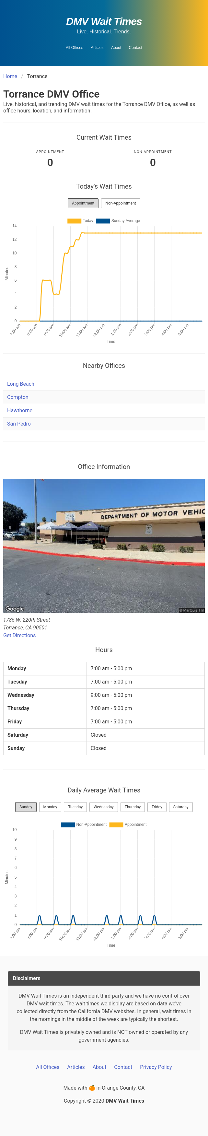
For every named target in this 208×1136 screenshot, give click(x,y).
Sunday (25, 807)
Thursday (133, 807)
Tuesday (75, 807)
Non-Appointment (120, 203)
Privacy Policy (156, 1067)
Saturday (181, 807)
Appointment (83, 203)
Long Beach (20, 384)
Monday (50, 807)
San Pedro (19, 424)
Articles (97, 47)
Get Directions (19, 635)
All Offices (74, 47)
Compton (18, 397)
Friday (157, 807)
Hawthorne (19, 410)
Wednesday (104, 807)
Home (10, 76)
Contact (135, 47)
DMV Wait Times (104, 21)
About (116, 47)
